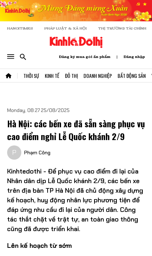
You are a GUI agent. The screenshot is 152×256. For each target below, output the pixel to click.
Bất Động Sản (132, 75)
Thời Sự (31, 75)
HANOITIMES (20, 28)
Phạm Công (37, 152)
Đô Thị (71, 75)
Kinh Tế (52, 75)
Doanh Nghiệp (97, 75)
